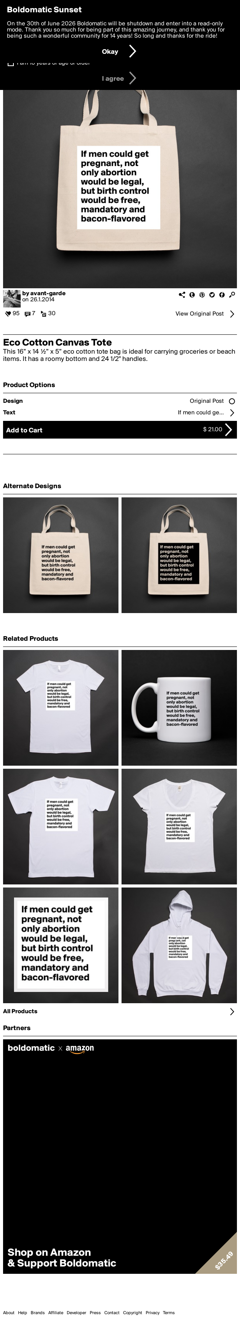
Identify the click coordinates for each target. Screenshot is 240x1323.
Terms (169, 1313)
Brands (38, 1313)
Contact (112, 1313)
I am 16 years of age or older (53, 63)
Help (22, 1313)
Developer (76, 1313)
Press (95, 1313)
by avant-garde (44, 294)
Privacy (152, 1313)
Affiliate (55, 1313)
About (9, 1313)
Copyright (132, 1313)
